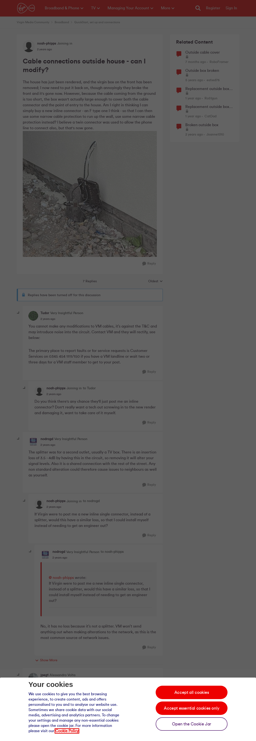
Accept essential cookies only (191, 708)
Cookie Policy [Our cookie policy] (67, 731)
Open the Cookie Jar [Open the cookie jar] (191, 724)
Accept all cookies (191, 692)
